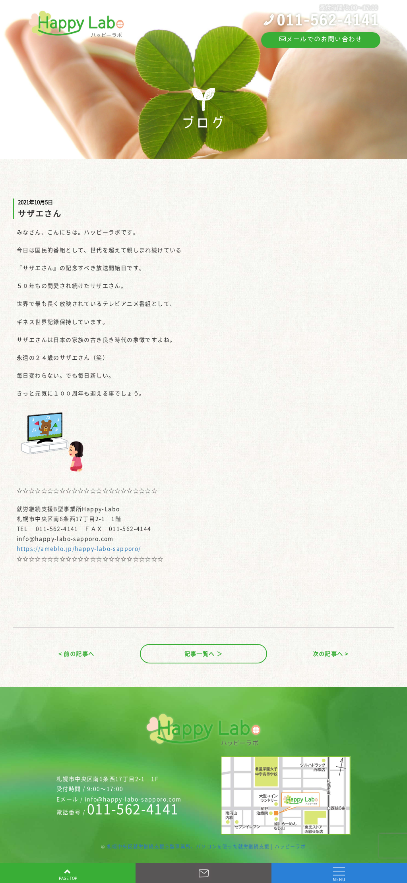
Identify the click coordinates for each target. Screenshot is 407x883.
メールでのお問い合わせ (320, 39)
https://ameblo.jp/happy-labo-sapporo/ (79, 548)
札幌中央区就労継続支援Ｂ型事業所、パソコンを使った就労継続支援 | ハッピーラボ (206, 846)
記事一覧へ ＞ (203, 653)
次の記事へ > (331, 653)
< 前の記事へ (76, 653)
